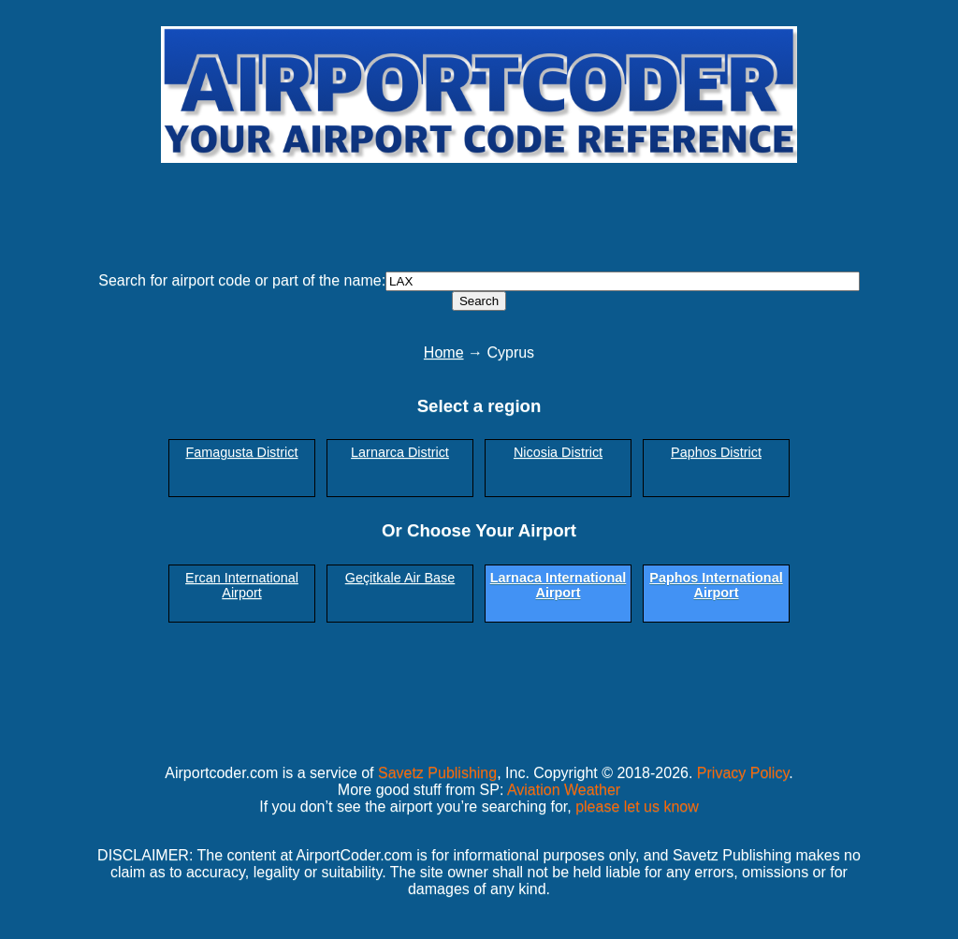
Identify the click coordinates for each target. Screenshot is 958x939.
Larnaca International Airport (558, 585)
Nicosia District (558, 452)
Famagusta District (242, 452)
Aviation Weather (563, 790)
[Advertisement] (479, 209)
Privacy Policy (743, 773)
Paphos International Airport (715, 585)
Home (444, 352)
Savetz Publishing (437, 773)
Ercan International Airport (241, 585)
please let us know (637, 806)
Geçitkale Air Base (400, 577)
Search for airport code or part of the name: (241, 280)
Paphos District (716, 452)
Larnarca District (400, 452)
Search (479, 301)
